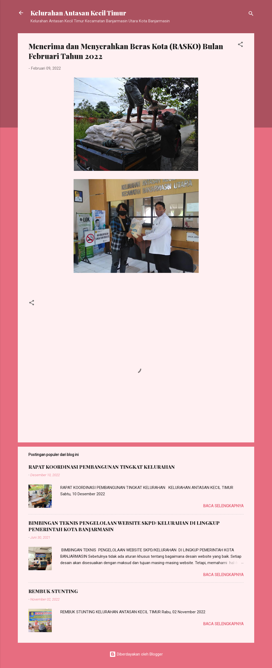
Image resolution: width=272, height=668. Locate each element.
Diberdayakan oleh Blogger (136, 654)
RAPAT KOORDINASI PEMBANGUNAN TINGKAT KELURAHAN (101, 467)
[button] (240, 45)
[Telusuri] (251, 14)
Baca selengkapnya (223, 506)
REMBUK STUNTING (53, 591)
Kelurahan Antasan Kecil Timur (78, 13)
